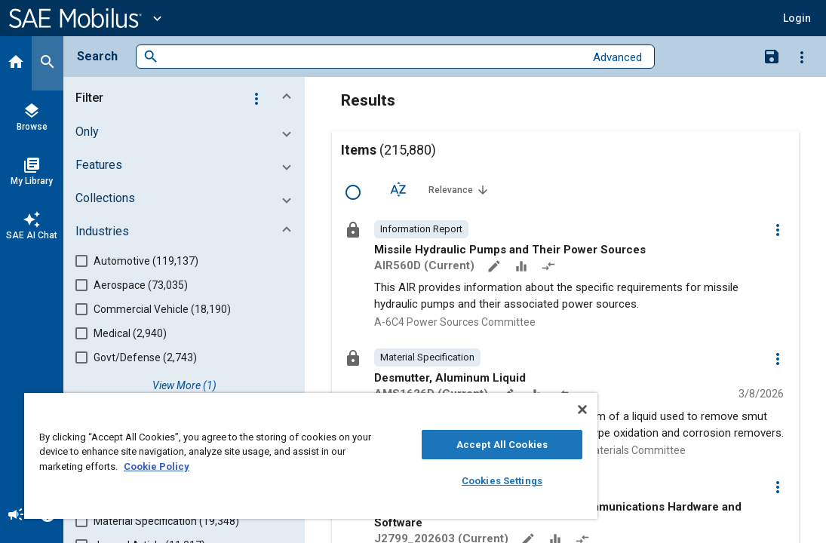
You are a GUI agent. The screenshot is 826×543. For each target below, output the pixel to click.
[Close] (488, 409)
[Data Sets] (523, 268)
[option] (421, 229)
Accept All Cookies (422, 444)
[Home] (16, 63)
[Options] (802, 56)
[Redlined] (550, 268)
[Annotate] (496, 268)
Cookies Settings (422, 480)
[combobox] (371, 57)
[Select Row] (353, 192)
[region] (263, 456)
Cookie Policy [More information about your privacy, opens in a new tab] (262, 466)
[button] (797, 18)
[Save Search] (772, 56)
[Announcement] (16, 516)
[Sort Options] (398, 189)
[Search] (47, 63)
